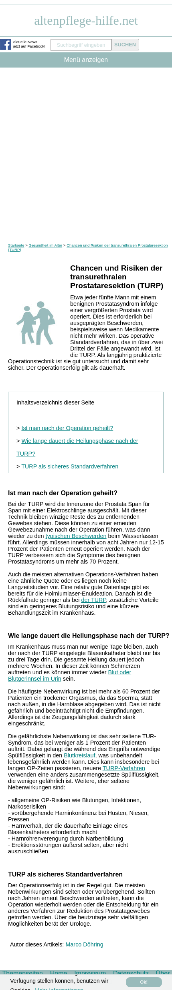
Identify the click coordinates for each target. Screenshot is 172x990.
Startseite (16, 245)
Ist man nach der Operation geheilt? (67, 428)
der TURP (93, 600)
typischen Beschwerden (76, 536)
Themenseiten (22, 973)
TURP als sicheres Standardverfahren (69, 466)
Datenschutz (131, 973)
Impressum (90, 973)
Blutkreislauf (79, 755)
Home (58, 973)
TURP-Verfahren (124, 768)
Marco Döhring (84, 944)
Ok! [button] (144, 982)
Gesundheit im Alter (45, 245)
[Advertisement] (86, 153)
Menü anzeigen (86, 59)
